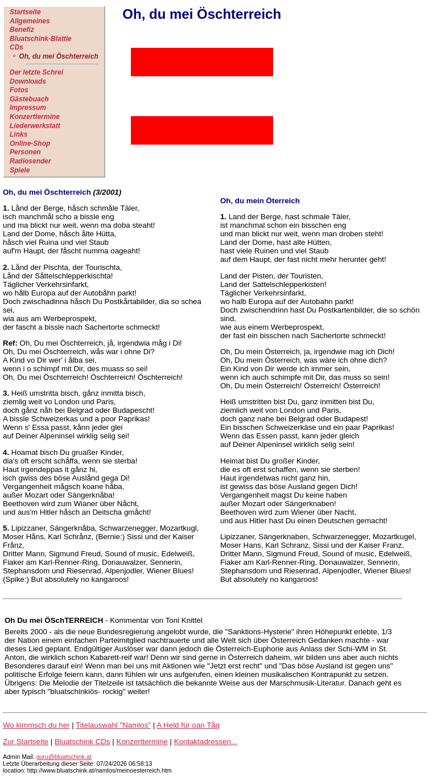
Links (18, 134)
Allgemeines (30, 21)
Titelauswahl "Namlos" (113, 725)
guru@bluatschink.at (64, 756)
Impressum (28, 108)
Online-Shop (30, 143)
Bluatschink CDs (82, 741)
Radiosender (30, 161)
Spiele (20, 170)
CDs (16, 47)
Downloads (28, 81)
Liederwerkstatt (35, 126)
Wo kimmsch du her (36, 725)
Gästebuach (29, 99)
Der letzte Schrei (36, 72)
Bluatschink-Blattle (41, 39)
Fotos (19, 90)
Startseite (25, 12)
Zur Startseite (25, 741)
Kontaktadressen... (205, 741)
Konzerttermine (35, 117)
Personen (25, 152)
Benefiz (22, 30)
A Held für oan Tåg (188, 725)
